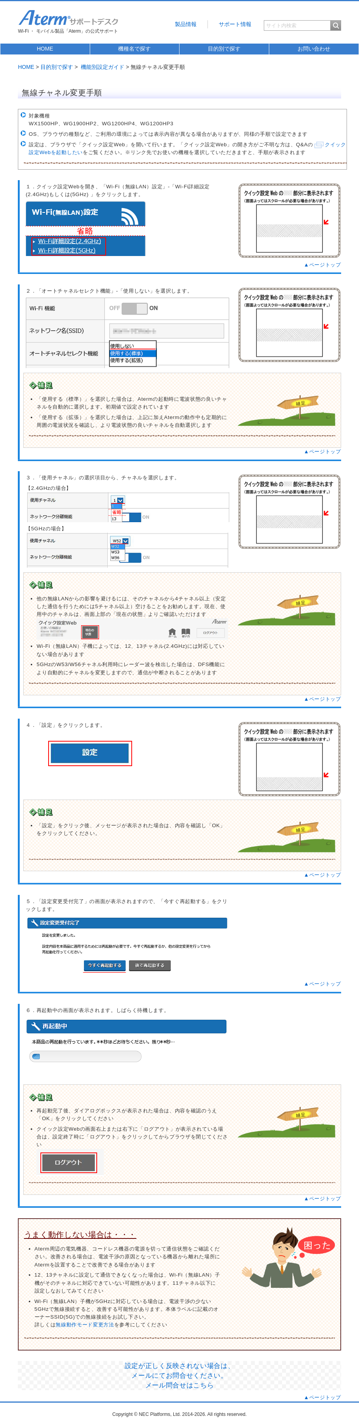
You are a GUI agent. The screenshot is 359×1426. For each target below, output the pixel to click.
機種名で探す (134, 49)
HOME (45, 49)
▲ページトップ (322, 265)
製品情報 (186, 24)
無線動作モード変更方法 (85, 1325)
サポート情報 (235, 24)
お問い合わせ (314, 49)
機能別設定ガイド (102, 67)
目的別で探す (224, 49)
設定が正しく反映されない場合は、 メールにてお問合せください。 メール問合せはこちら (180, 1375)
